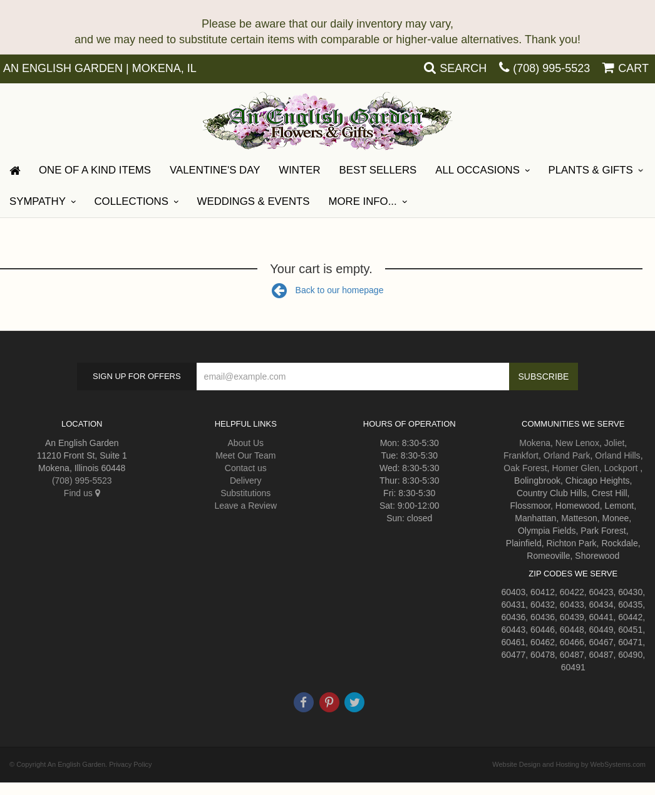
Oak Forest (525, 468)
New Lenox (577, 443)
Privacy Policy (130, 764)
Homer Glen (575, 468)
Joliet (614, 443)
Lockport (621, 468)
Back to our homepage (328, 290)
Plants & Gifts (591, 170)
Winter (299, 170)
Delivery (246, 480)
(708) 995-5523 (551, 68)
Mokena (534, 443)
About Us (245, 443)
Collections (131, 201)
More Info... (363, 201)
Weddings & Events (253, 201)
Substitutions (245, 493)
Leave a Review (245, 506)
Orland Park (567, 455)
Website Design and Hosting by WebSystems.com (569, 764)
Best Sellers (378, 170)
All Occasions (477, 170)
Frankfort (521, 455)
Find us (82, 493)
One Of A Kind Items (95, 170)
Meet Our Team (245, 455)
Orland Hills (617, 455)
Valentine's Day (215, 170)
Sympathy (37, 201)
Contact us (246, 468)
